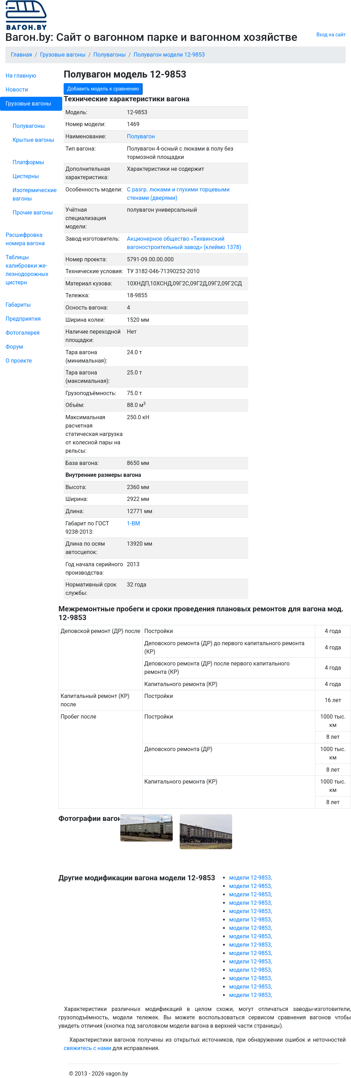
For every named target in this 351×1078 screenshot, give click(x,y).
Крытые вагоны (33, 140)
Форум (14, 346)
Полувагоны (29, 126)
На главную (21, 75)
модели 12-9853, (250, 877)
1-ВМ (133, 523)
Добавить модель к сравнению (103, 89)
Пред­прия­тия (23, 318)
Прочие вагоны (33, 212)
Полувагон (141, 136)
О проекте (19, 360)
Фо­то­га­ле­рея (23, 332)
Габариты (18, 304)
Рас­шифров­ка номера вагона (25, 239)
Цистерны (26, 176)
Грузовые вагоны (28, 103)
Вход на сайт (331, 34)
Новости (17, 89)
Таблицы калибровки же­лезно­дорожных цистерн (27, 270)
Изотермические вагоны (35, 194)
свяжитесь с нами (87, 1048)
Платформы (28, 162)
